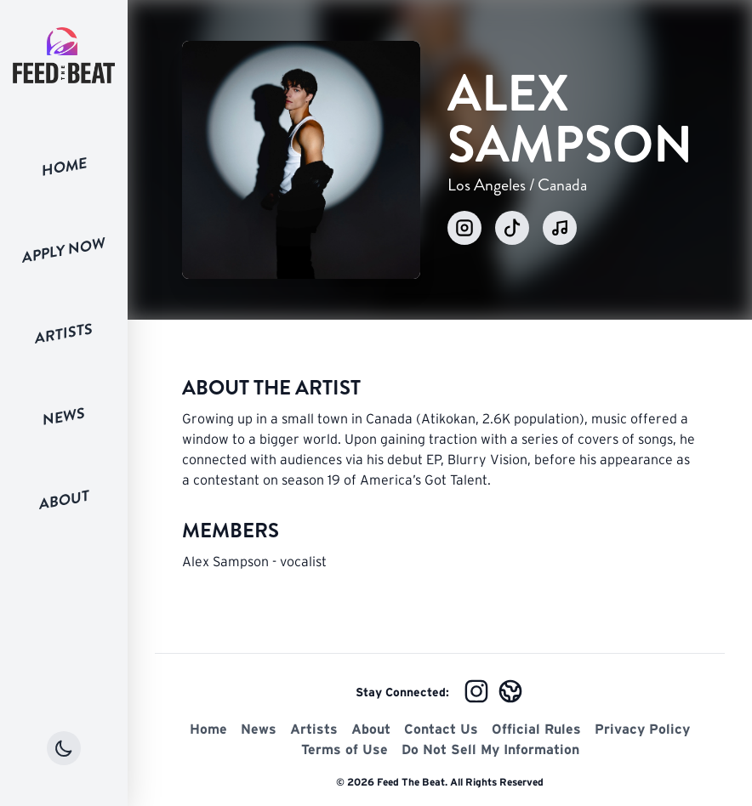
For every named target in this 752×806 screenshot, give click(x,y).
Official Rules (536, 728)
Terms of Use (344, 749)
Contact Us (441, 728)
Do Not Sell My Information (490, 749)
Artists (64, 333)
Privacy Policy (642, 728)
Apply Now (63, 250)
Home (64, 166)
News (64, 416)
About (64, 499)
